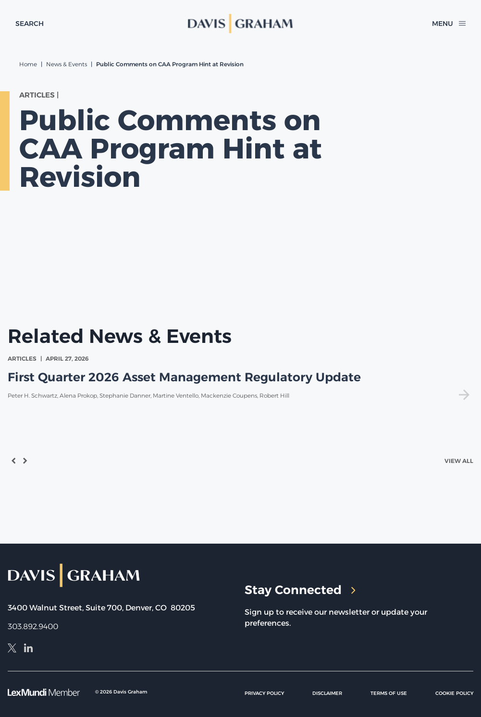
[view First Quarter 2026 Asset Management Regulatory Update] (240, 377)
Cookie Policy (454, 693)
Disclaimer (327, 693)
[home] (240, 23)
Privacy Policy (264, 693)
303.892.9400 (33, 626)
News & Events (66, 64)
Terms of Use (388, 693)
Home (28, 64)
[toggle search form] (29, 24)
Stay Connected (300, 590)
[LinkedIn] (28, 649)
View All (458, 460)
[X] (12, 649)
